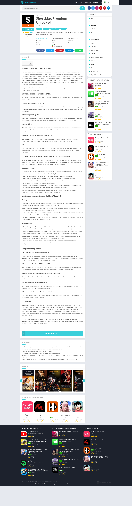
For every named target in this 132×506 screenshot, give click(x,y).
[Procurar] (53, 8)
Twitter (49, 50)
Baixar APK (27, 29)
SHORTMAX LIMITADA (41, 38)
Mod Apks (95, 2)
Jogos (80, 2)
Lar (76, 2)
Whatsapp (79, 50)
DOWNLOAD (41, 333)
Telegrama (69, 50)
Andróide (41, 15)
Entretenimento (55, 28)
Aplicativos (88, 2)
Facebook (40, 50)
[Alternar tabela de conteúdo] (30, 63)
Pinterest (59, 50)
